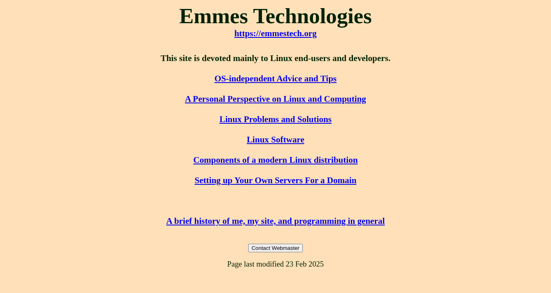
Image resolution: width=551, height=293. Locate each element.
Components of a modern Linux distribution (275, 160)
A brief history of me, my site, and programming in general (275, 221)
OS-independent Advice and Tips (275, 78)
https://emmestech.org (275, 33)
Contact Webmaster (275, 248)
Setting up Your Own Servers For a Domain (275, 180)
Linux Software (275, 139)
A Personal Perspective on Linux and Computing (275, 99)
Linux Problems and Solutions (275, 119)
